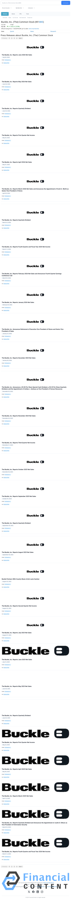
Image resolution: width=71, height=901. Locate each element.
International (22, 17)
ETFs (20, 14)
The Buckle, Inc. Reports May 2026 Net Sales (17, 82)
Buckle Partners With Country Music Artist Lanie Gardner (20, 579)
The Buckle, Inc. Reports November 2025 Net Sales (19, 416)
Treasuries (29, 17)
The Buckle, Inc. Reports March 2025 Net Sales (17, 796)
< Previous (4, 38)
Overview (5, 17)
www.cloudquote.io (48, 882)
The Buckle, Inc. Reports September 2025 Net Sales (19, 496)
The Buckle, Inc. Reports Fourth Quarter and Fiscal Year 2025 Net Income (26, 247)
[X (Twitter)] (29, 892)
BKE (41, 21)
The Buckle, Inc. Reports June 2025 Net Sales (17, 659)
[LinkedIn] (38, 892)
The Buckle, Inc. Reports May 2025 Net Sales (17, 686)
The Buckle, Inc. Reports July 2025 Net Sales (17, 633)
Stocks (13, 14)
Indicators (30, 8)
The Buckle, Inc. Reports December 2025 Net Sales (19, 358)
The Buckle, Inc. (8, 86)
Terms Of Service (52, 886)
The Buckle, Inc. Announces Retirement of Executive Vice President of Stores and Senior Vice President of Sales (32, 330)
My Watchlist (19, 8)
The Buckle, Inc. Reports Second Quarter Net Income (19, 606)
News (10, 17)
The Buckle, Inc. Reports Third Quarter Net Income (18, 443)
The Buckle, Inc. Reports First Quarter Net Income (18, 135)
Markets (5, 14)
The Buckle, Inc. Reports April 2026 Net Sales (17, 162)
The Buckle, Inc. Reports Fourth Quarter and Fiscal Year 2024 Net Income (26, 851)
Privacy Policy (40, 886)
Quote (12, 31)
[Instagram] (42, 892)
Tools (27, 14)
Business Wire (6, 89)
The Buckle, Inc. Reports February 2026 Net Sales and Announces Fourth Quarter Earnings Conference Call (31, 274)
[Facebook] (33, 892)
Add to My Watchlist (36, 28)
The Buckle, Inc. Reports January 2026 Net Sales (18, 302)
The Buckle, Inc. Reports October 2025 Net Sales (18, 469)
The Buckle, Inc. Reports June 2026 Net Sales (17, 55)
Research (53, 31)
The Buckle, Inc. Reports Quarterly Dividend (16, 108)
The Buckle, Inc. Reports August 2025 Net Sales (17, 552)
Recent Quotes (6, 8)
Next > (20, 38)
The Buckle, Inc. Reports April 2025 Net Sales (17, 769)
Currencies (15, 17)
